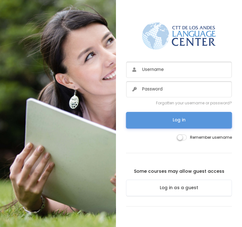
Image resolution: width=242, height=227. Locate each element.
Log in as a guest (179, 188)
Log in (179, 120)
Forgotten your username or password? (194, 103)
